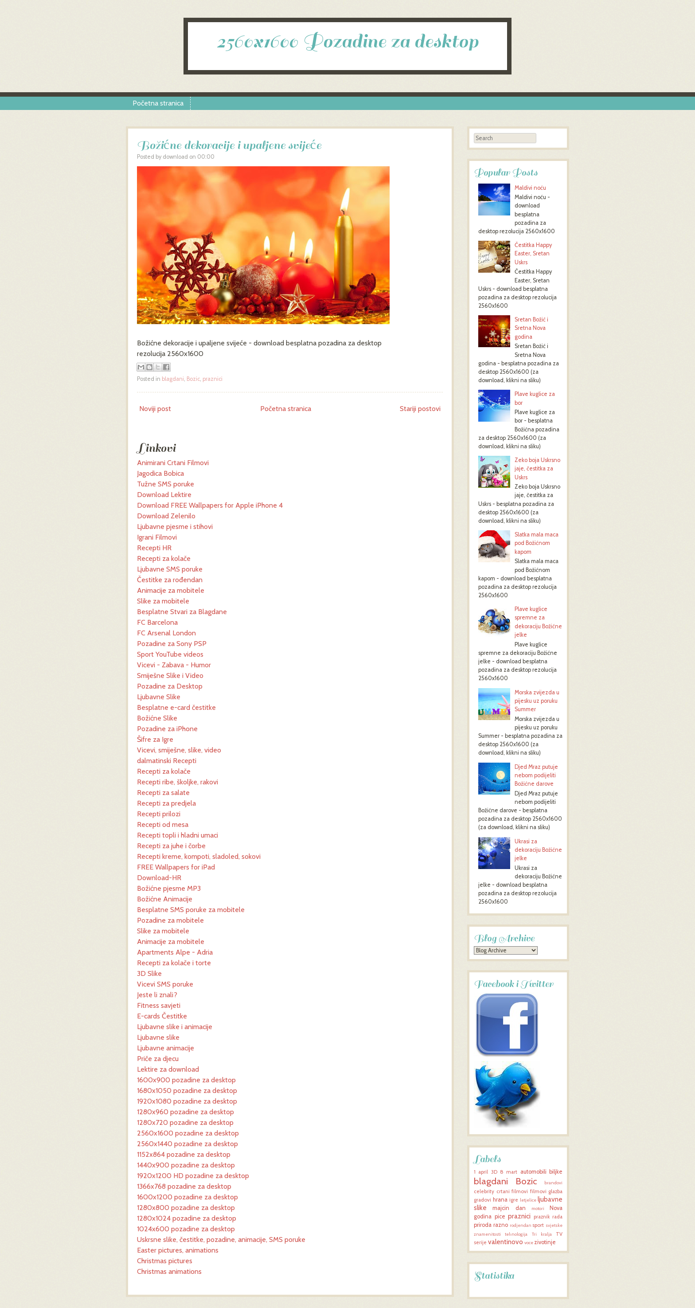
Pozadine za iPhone (167, 728)
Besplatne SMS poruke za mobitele (191, 909)
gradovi (482, 1200)
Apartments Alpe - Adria (175, 952)
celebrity (484, 1191)
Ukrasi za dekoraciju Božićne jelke (538, 850)
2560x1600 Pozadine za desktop (347, 41)
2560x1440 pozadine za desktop (187, 1144)
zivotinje (545, 1242)
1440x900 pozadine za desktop (186, 1165)
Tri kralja (542, 1234)
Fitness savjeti (158, 1005)
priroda (483, 1225)
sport (538, 1225)
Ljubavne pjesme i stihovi (175, 526)
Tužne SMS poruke (165, 484)
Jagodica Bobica (160, 473)
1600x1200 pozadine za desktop (187, 1197)
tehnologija (516, 1234)
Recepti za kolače (164, 558)
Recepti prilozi (158, 814)
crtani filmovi (512, 1191)
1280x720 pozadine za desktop (185, 1122)
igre (513, 1200)
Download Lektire (164, 494)
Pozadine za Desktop (170, 686)
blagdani (173, 379)
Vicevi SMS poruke (165, 984)
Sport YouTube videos (170, 654)
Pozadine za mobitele (170, 920)
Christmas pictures (164, 1261)
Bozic (193, 379)
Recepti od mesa (162, 824)
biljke (555, 1171)
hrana (500, 1199)
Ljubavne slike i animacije (174, 1026)
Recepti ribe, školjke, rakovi (177, 782)
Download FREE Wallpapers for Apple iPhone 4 (210, 505)
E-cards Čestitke (162, 1016)
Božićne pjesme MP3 (169, 888)
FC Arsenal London (166, 633)
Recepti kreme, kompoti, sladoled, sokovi (199, 856)
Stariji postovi (420, 408)
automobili (533, 1171)
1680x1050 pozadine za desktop (187, 1090)
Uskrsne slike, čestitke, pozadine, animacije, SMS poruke (221, 1239)
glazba (555, 1191)
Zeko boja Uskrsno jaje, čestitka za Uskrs (537, 468)
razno (500, 1225)
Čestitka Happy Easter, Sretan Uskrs (533, 253)
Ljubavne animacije (165, 1048)
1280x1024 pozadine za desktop (186, 1218)
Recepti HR (154, 548)
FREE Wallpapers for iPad (176, 867)
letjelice (528, 1200)
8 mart (508, 1172)
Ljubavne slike (158, 1037)
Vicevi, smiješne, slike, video (179, 750)
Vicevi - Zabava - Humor (174, 665)
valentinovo (505, 1242)
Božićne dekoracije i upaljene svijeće (229, 145)
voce (528, 1242)
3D (494, 1172)
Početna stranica (158, 103)
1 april (481, 1172)
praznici (213, 379)
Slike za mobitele (163, 601)
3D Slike (149, 973)
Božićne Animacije (164, 899)
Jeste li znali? (157, 995)
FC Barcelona (157, 622)
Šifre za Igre (155, 739)
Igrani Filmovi (157, 537)
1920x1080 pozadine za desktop (187, 1101)
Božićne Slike (157, 718)
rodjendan (520, 1225)
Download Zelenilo (166, 516)
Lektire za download (168, 1069)
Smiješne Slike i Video (170, 675)
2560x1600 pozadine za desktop (188, 1133)
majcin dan (508, 1208)
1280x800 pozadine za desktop (186, 1207)
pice (500, 1216)
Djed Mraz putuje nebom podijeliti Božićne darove (536, 775)
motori (537, 1208)
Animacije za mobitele (170, 590)
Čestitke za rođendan (170, 580)
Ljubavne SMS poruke (170, 569)
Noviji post (155, 408)
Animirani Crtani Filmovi (173, 462)
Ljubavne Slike (158, 697)
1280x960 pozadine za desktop (185, 1112)
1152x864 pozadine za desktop (183, 1154)
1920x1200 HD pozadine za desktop (193, 1175)
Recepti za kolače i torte (174, 963)
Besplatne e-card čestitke (176, 707)
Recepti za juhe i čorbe (171, 846)
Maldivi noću (530, 187)
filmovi (538, 1191)
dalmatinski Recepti (166, 760)
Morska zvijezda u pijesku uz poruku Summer (537, 701)
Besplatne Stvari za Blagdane (182, 611)
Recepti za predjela (166, 803)
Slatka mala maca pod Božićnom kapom (536, 543)
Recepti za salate (163, 792)
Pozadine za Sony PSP (172, 643)
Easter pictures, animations (178, 1250)
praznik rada (548, 1217)
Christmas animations (169, 1271)
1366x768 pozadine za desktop (184, 1186)
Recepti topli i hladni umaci (177, 835)
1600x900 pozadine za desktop (186, 1080)
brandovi (553, 1183)
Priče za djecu (158, 1058)
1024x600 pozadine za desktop (186, 1229)
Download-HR (159, 877)
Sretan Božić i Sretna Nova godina (531, 328)
